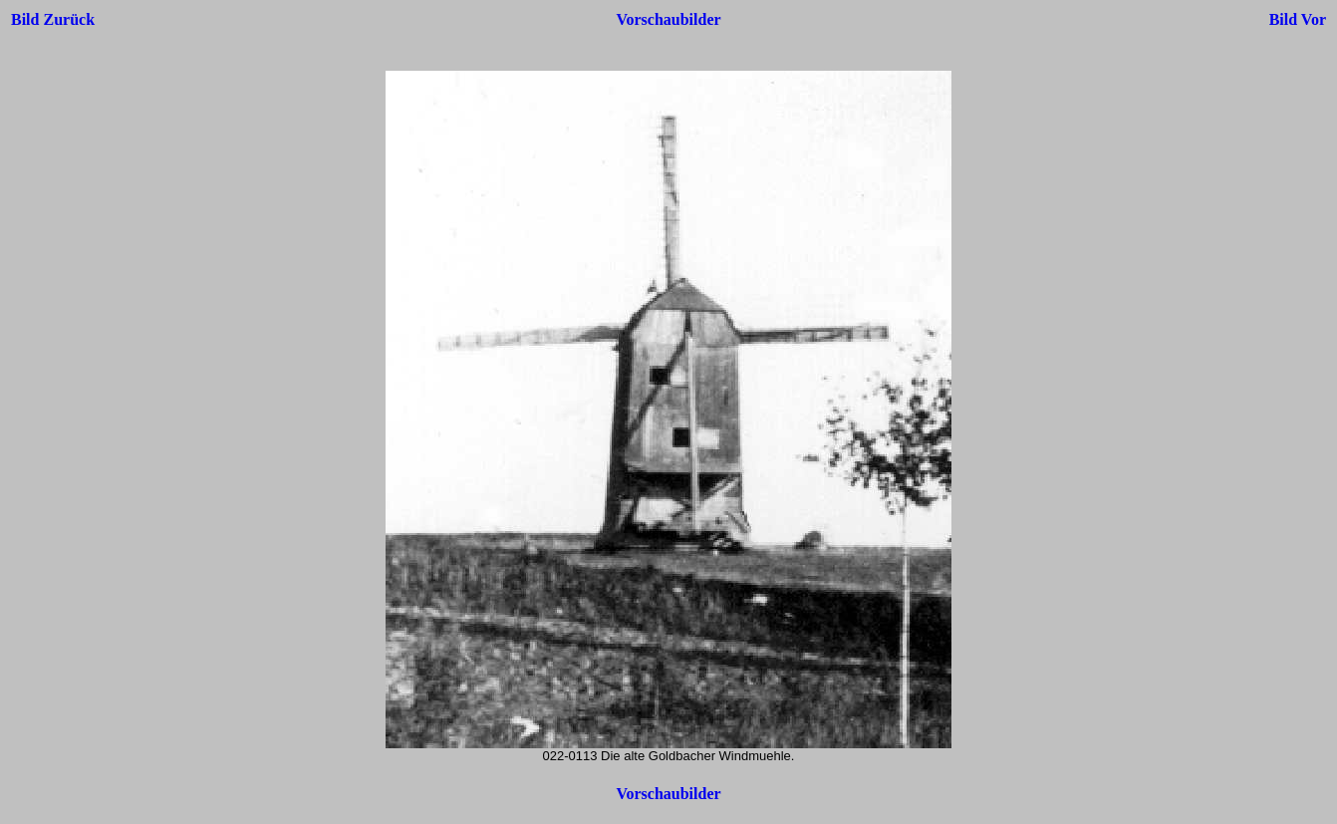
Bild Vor (1297, 19)
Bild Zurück (53, 19)
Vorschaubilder (668, 19)
